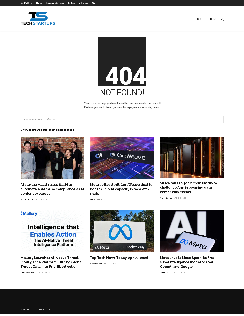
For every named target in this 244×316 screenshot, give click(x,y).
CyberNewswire (27, 274)
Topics (198, 19)
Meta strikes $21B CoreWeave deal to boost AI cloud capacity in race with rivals (121, 190)
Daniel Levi (95, 201)
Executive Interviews (55, 3)
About (94, 3)
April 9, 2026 (41, 201)
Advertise (83, 3)
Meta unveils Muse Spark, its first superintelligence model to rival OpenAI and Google (187, 264)
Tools (213, 19)
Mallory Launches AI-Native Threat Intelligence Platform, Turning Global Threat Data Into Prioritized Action (51, 264)
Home (39, 3)
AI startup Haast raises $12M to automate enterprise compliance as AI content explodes (52, 190)
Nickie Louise (27, 201)
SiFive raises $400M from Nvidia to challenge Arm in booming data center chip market (188, 189)
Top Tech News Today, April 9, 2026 (119, 260)
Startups (71, 3)
